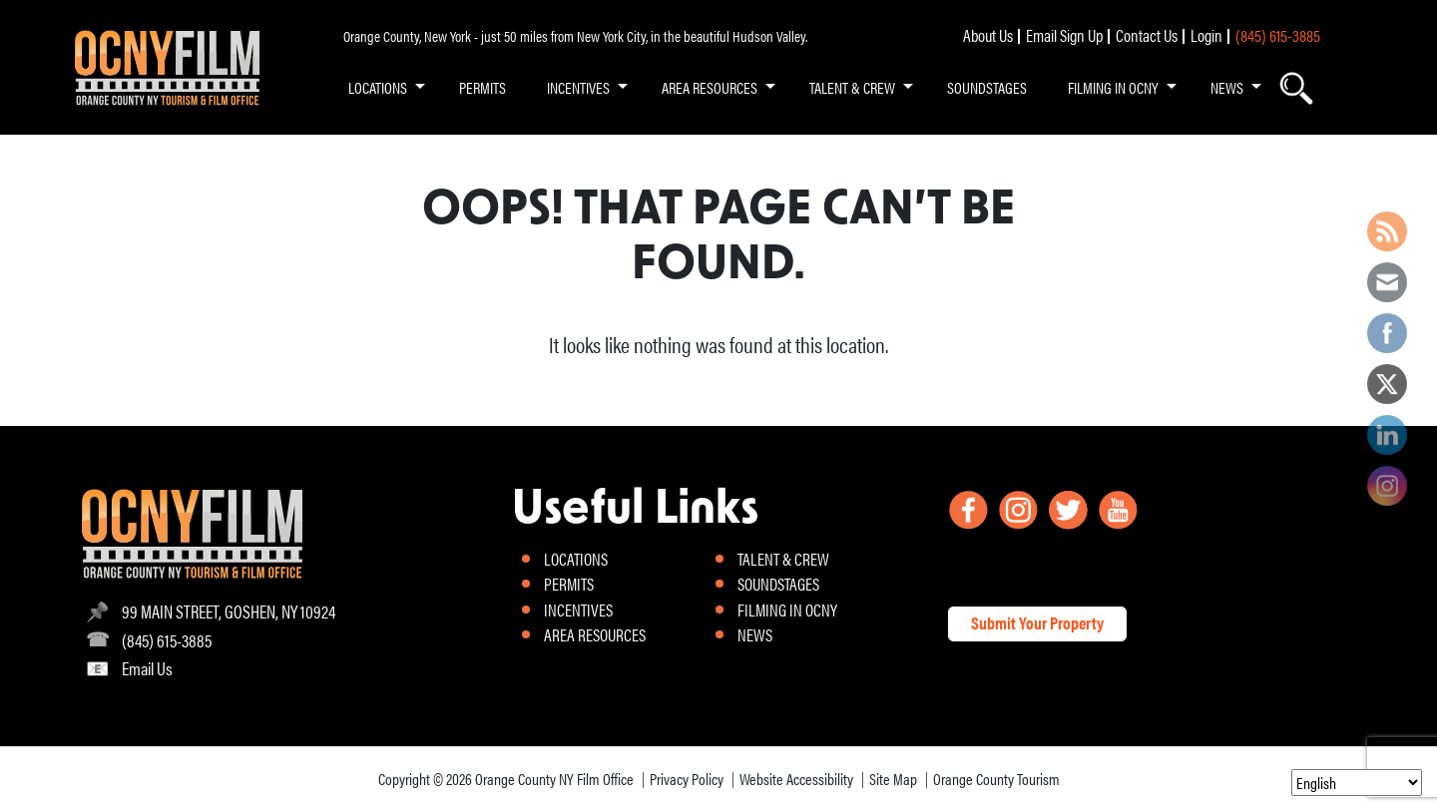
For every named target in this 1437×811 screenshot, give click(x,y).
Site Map (893, 778)
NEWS (1226, 87)
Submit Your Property (1037, 622)
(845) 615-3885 (1277, 35)
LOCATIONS (377, 87)
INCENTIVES (578, 87)
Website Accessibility (796, 778)
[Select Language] (1356, 782)
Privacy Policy (686, 778)
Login (1206, 35)
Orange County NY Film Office (554, 778)
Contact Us (1147, 35)
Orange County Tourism (996, 778)
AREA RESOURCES (709, 87)
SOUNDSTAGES (987, 87)
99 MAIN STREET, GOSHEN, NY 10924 (228, 611)
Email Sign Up (1064, 35)
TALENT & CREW (852, 87)
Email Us (147, 667)
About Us (988, 35)
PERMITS (482, 87)
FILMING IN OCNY (1113, 87)
